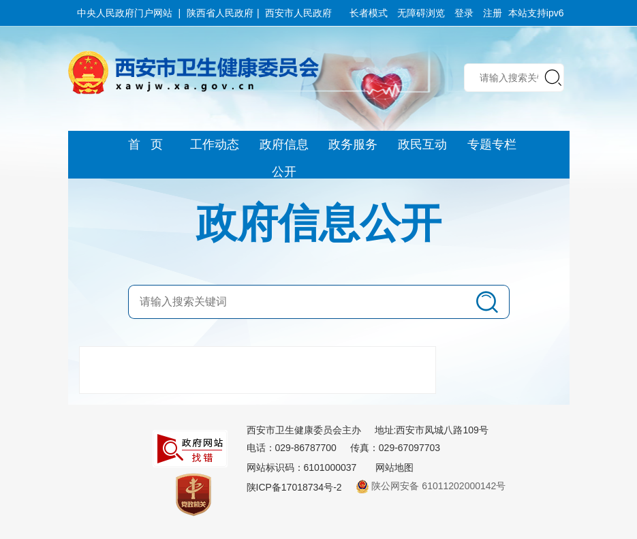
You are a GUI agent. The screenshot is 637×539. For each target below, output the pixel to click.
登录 (463, 12)
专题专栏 (491, 144)
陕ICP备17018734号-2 (294, 487)
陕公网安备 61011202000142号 (431, 486)
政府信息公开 (284, 148)
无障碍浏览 (421, 12)
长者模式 (368, 12)
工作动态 (214, 144)
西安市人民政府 (298, 12)
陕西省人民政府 (220, 12)
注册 (492, 12)
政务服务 (352, 144)
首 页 (145, 144)
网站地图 (394, 467)
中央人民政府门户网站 (124, 12)
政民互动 (422, 144)
